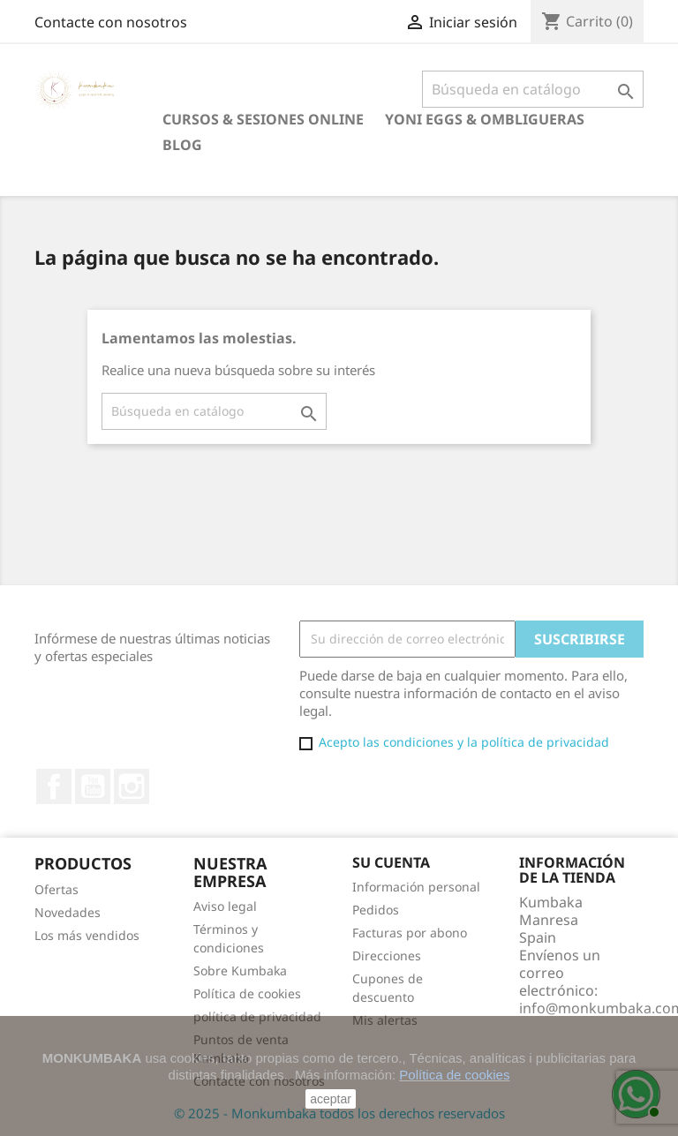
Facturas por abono (409, 932)
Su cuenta (391, 862)
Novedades (67, 912)
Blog (182, 144)
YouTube (92, 786)
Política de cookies (247, 993)
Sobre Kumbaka (240, 970)
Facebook (54, 786)
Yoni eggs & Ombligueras (484, 119)
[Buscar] (533, 89)
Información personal (416, 886)
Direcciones (386, 955)
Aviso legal (225, 906)
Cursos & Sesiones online (263, 119)
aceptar (330, 1099)
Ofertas (56, 889)
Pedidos (375, 909)
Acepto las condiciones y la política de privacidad (464, 742)
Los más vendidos (86, 935)
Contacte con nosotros (110, 22)
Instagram (131, 786)
